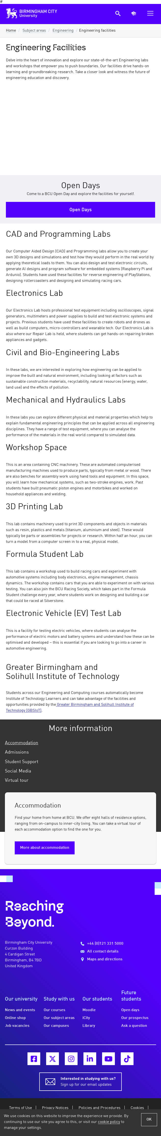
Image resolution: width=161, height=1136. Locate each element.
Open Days (80, 210)
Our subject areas (59, 1018)
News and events (20, 1010)
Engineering (63, 31)
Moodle (89, 1010)
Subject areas (34, 31)
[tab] (80, 743)
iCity (86, 1018)
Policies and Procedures (100, 1108)
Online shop (15, 1018)
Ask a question (134, 1026)
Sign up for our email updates (88, 1081)
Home (11, 31)
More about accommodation (44, 848)
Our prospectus (134, 1018)
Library (88, 1026)
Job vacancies (17, 1026)
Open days (130, 1010)
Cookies (137, 1108)
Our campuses (56, 1026)
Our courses (54, 1010)
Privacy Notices (55, 1108)
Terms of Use (20, 1108)
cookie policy (109, 1122)
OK (149, 1120)
